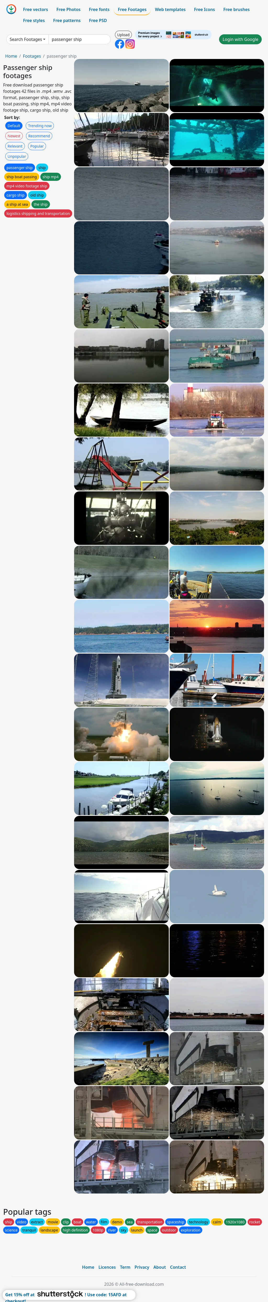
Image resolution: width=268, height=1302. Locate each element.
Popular (37, 146)
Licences (107, 1267)
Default (14, 125)
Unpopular (17, 156)
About (159, 1267)
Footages (32, 56)
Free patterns (67, 20)
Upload (123, 34)
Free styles (34, 20)
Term (125, 1267)
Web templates (170, 9)
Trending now (40, 125)
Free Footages (132, 9)
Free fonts (99, 9)
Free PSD (98, 20)
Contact (178, 1267)
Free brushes (236, 9)
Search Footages (26, 39)
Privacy (142, 1267)
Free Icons (204, 9)
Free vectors (35, 9)
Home (11, 56)
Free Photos (68, 9)
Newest (14, 135)
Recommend (39, 135)
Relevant (15, 146)
